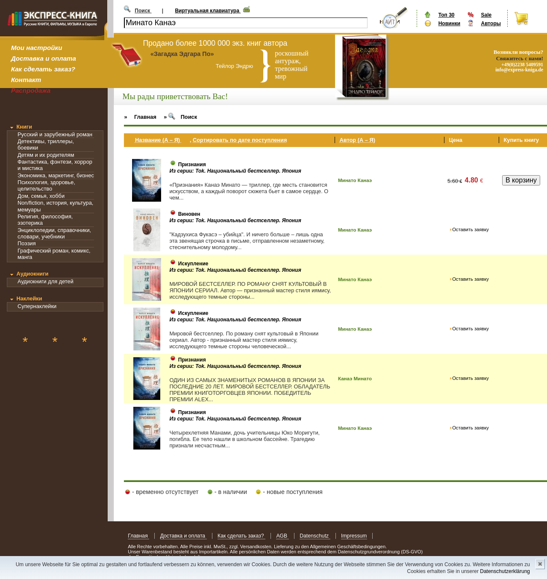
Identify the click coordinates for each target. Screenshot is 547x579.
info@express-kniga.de (519, 69)
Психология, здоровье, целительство (46, 185)
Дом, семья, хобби (41, 196)
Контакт (26, 79)
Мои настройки (36, 47)
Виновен (189, 214)
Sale (486, 15)
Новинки (449, 23)
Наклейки (29, 298)
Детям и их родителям (46, 155)
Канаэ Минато (355, 378)
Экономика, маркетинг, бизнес (56, 175)
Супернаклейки (37, 306)
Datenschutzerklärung (505, 571)
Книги (24, 126)
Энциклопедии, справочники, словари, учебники (54, 233)
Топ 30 (446, 15)
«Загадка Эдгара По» (182, 53)
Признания (192, 165)
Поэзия (27, 243)
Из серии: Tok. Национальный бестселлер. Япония (235, 171)
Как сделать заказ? (43, 69)
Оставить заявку (470, 229)
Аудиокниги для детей (46, 281)
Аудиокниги (32, 273)
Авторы (491, 23)
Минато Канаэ (355, 180)
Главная (138, 536)
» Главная (140, 117)
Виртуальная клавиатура (208, 11)
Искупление (193, 264)
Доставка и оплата (43, 58)
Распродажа (31, 90)
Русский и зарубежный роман (55, 134)
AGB (282, 536)
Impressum (354, 536)
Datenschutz (315, 536)
